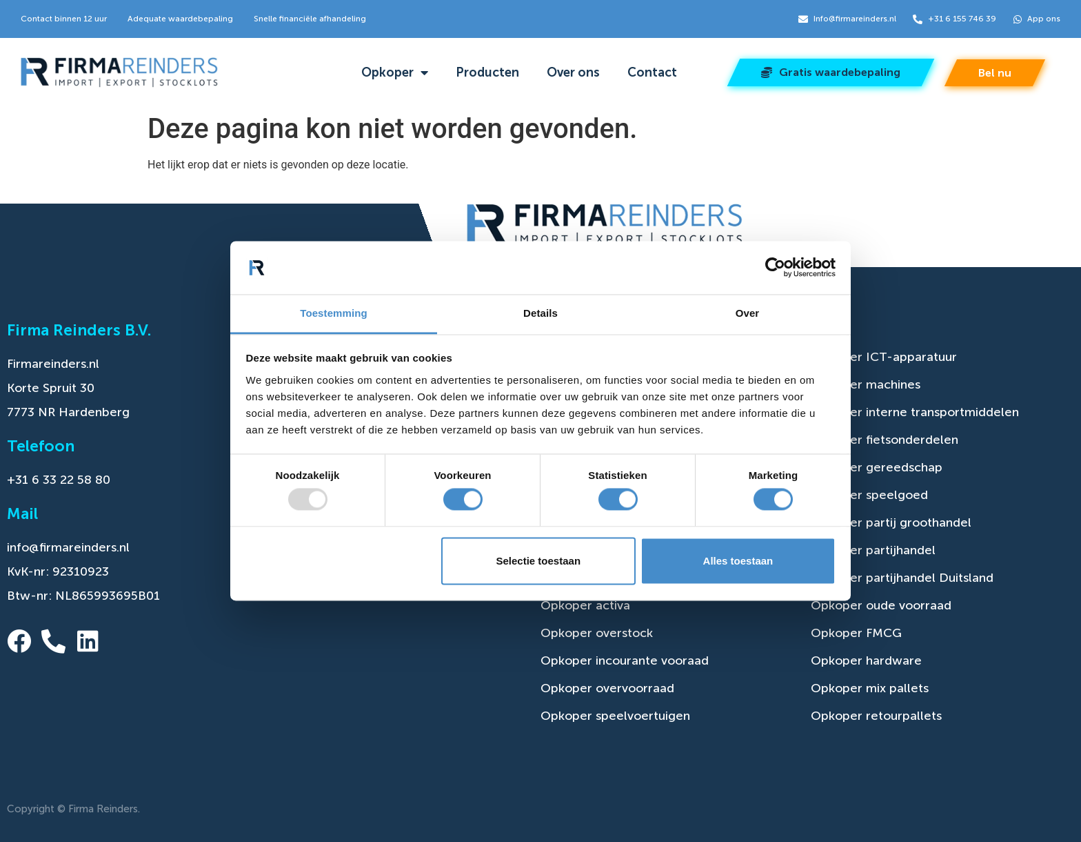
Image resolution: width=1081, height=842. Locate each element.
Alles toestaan (738, 561)
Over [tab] (748, 313)
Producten (487, 72)
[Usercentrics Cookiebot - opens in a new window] (775, 267)
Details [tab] (540, 313)
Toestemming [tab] (333, 313)
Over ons (573, 72)
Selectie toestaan (538, 561)
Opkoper (394, 72)
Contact (652, 72)
